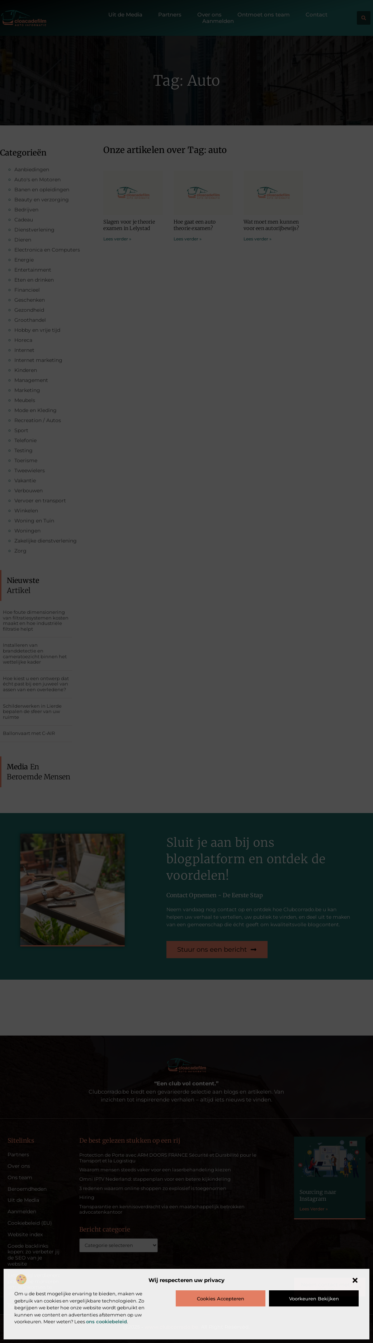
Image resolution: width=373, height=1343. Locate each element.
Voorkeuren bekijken (314, 1298)
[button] (355, 1280)
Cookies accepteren (220, 1298)
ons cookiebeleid (106, 1321)
